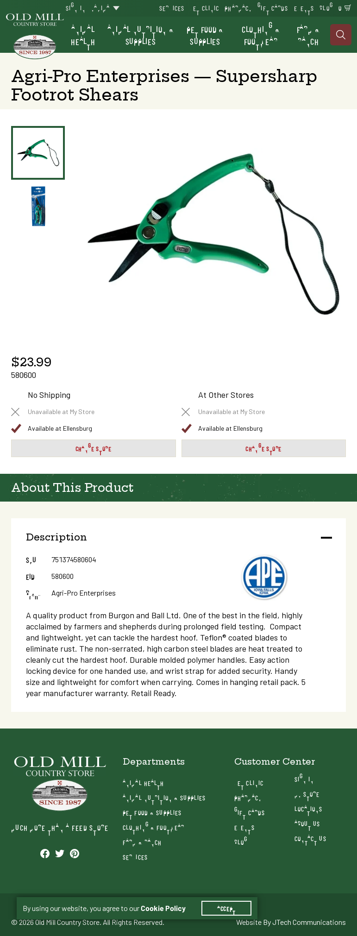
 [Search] (341, 34)
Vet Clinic (204, 8)
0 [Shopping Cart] (340, 8)
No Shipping (49, 395)
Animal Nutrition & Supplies (140, 35)
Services (171, 8)
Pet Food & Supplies (205, 35)
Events (304, 8)
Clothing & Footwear (261, 35)
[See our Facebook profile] (45, 853)
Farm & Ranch (308, 35)
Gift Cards (272, 8)
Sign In (76, 8)
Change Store (93, 448)
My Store (307, 794)
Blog (325, 8)
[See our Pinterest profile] (74, 853)
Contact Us (310, 838)
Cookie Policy (163, 908)
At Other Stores (226, 395)
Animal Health (83, 35)
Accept (226, 908)
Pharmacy (238, 8)
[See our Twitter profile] (59, 853)
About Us (307, 823)
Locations (308, 808)
